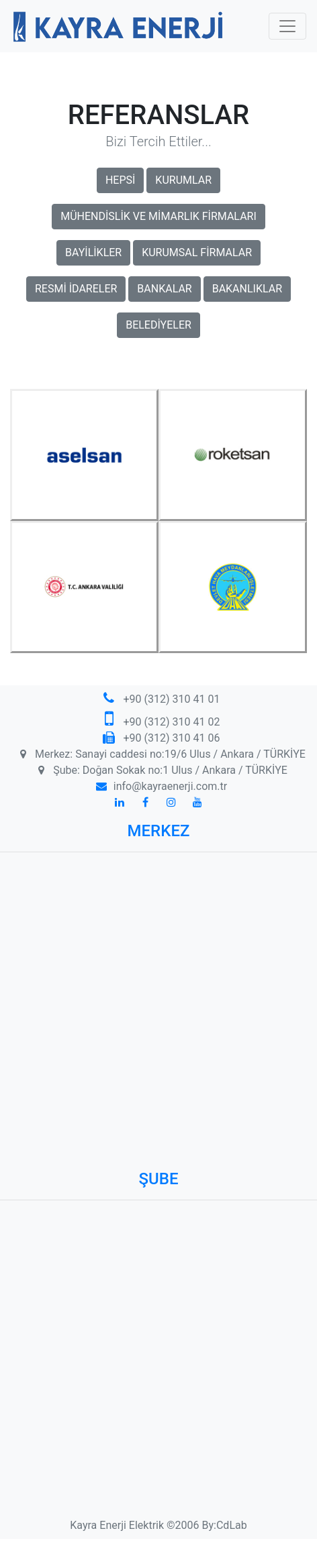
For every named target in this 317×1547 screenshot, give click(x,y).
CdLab (231, 1525)
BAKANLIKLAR (247, 288)
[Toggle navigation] (287, 26)
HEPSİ (120, 180)
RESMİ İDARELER (76, 288)
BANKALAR (164, 288)
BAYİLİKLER (93, 252)
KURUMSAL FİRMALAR (197, 252)
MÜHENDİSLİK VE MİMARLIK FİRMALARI (158, 216)
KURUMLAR (183, 180)
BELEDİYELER (158, 325)
